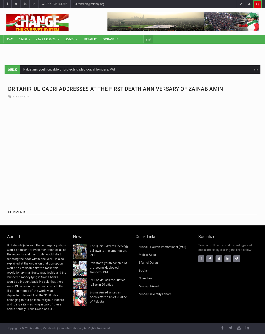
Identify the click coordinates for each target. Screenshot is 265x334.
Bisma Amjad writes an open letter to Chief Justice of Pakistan (108, 297)
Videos (69, 39)
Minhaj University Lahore (155, 294)
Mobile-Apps (147, 255)
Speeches (145, 278)
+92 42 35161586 (54, 4)
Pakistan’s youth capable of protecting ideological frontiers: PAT (69, 69)
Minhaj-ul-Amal (149, 286)
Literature (90, 39)
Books (143, 270)
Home (9, 39)
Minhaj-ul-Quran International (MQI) (162, 247)
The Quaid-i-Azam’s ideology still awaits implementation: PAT (109, 250)
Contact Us (110, 39)
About (23, 39)
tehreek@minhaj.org (89, 4)
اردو (148, 39)
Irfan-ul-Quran (148, 263)
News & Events (46, 39)
